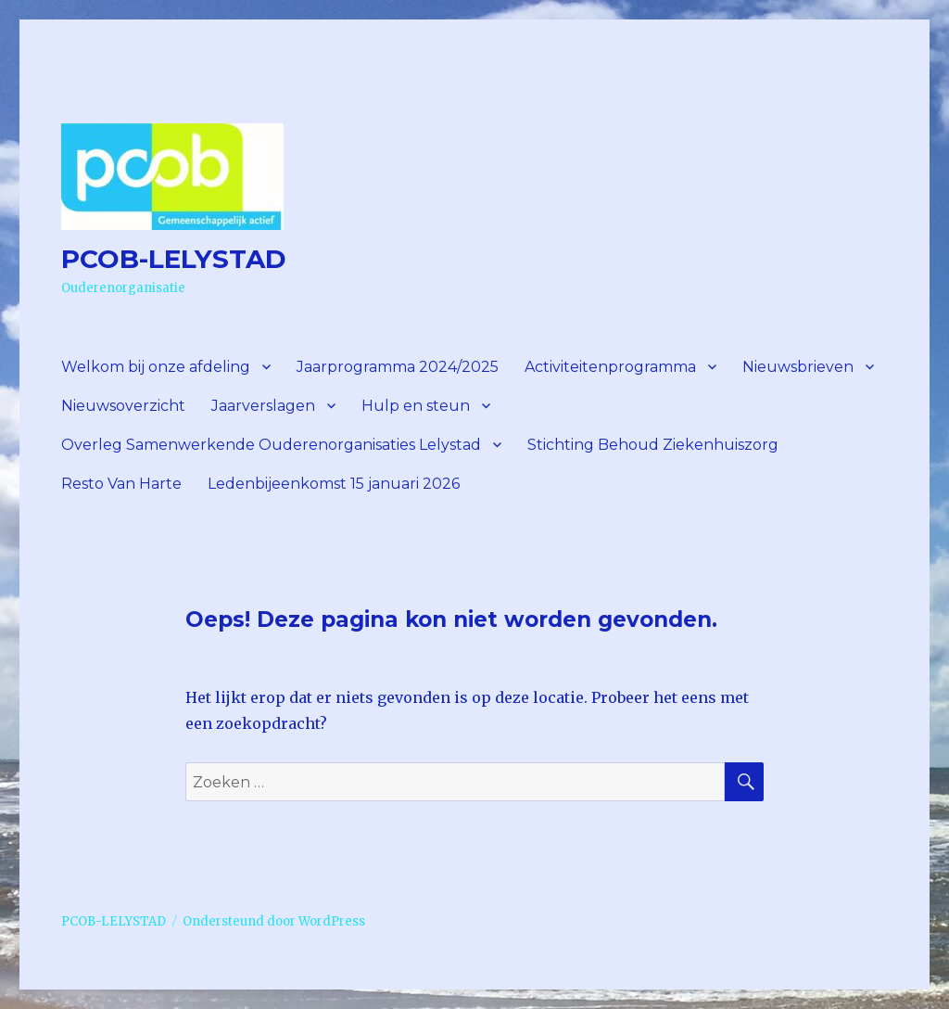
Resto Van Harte (121, 483)
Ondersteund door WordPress (274, 921)
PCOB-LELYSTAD (173, 259)
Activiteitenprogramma (610, 367)
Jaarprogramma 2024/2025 (398, 367)
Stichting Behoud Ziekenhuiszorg (652, 444)
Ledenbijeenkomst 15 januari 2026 (334, 483)
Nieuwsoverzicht (123, 406)
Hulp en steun (415, 406)
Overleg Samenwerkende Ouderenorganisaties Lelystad (271, 444)
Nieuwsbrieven (798, 367)
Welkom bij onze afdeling (155, 367)
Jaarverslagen (263, 406)
